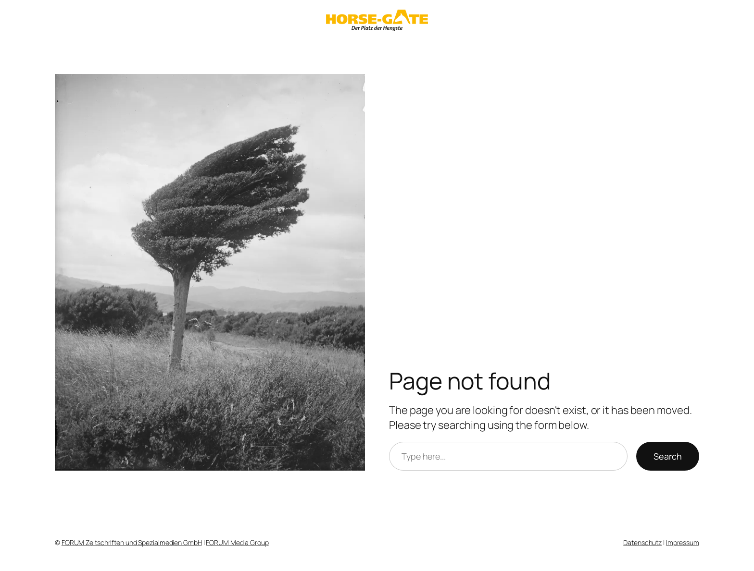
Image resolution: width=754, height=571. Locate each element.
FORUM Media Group (237, 542)
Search (667, 456)
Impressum (682, 542)
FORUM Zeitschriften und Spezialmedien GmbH (132, 542)
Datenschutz (642, 542)
